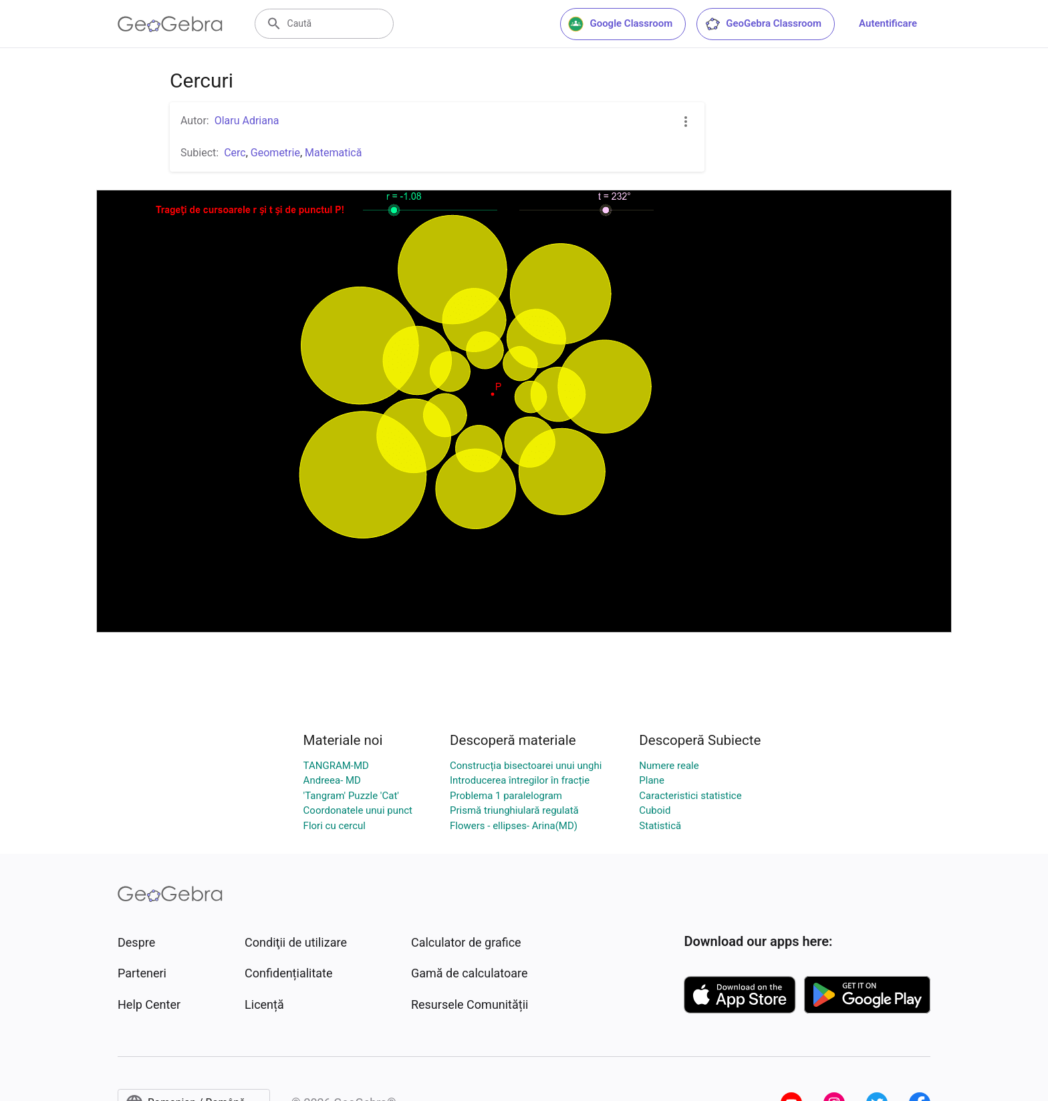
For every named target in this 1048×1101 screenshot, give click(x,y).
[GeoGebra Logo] (170, 24)
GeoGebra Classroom (762, 24)
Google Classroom (620, 24)
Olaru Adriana (247, 120)
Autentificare (888, 23)
